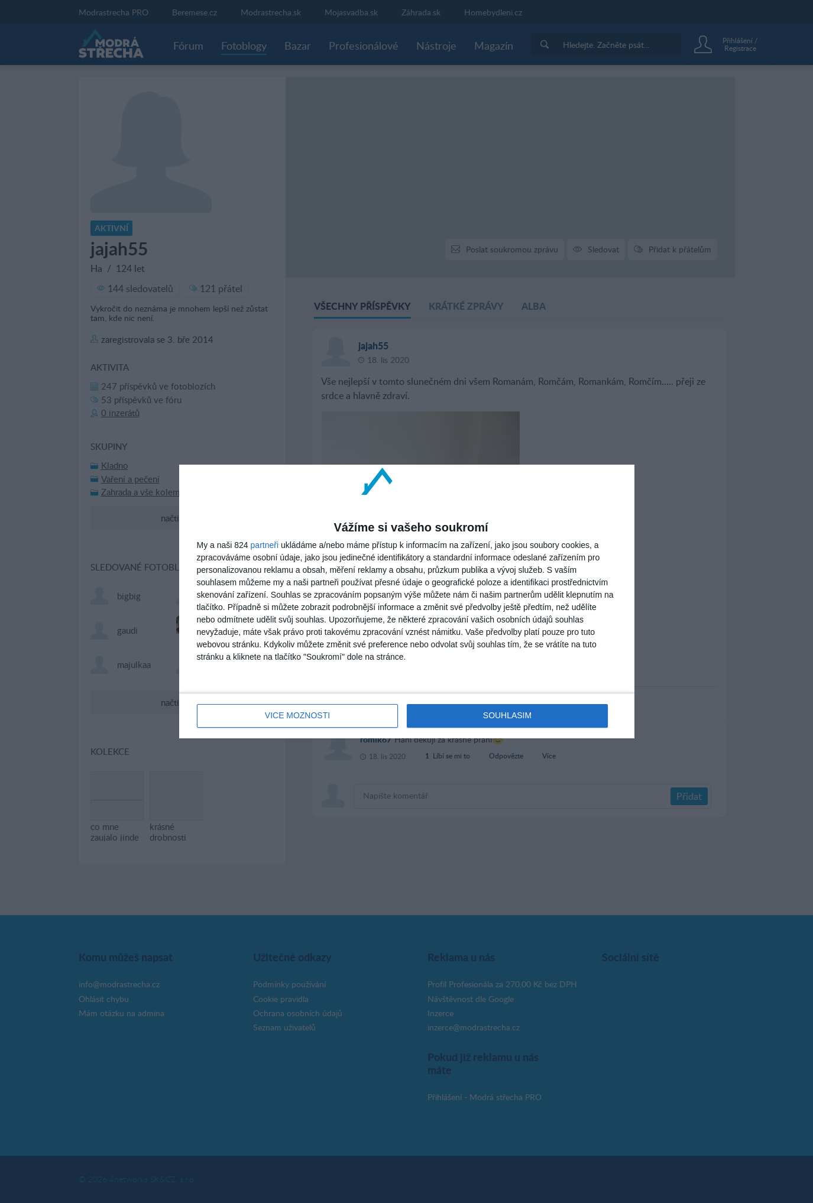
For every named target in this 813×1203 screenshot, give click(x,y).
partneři (264, 545)
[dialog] (406, 602)
